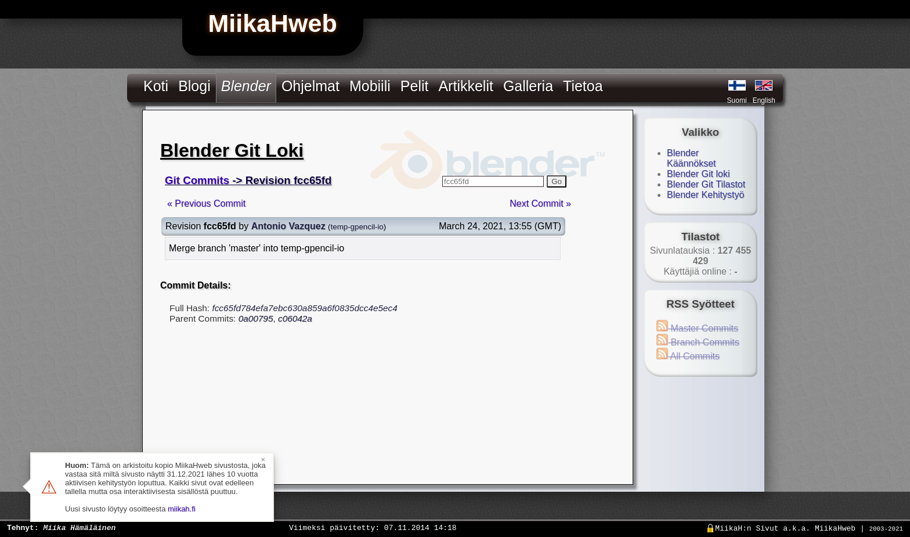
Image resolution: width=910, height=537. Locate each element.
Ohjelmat (310, 86)
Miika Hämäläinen (79, 527)
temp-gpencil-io (357, 226)
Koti (155, 86)
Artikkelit (465, 86)
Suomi (737, 100)
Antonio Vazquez (288, 226)
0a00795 (256, 318)
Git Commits (197, 180)
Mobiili (370, 86)
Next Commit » (540, 203)
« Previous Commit (206, 203)
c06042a (295, 318)
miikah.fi (182, 508)
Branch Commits (697, 342)
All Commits (688, 356)
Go (556, 181)
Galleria (528, 86)
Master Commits (697, 328)
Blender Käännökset (691, 158)
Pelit (414, 86)
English (764, 100)
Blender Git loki (698, 174)
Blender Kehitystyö (705, 195)
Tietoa (583, 86)
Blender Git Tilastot (706, 184)
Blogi (194, 86)
